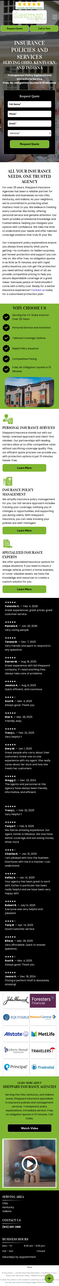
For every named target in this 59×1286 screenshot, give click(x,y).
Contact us (38, 290)
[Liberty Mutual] (16, 1050)
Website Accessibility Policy (42, 1275)
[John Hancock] (16, 1001)
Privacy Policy (7, 1273)
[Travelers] (43, 1050)
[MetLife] (43, 1034)
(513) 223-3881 (11, 1227)
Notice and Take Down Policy (17, 1275)
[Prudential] (43, 1067)
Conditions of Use (49, 1273)
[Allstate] (16, 1034)
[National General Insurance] (43, 1017)
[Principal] (16, 1067)
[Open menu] (54, 17)
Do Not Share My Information (28, 1273)
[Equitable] (16, 1017)
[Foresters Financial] (43, 1001)
